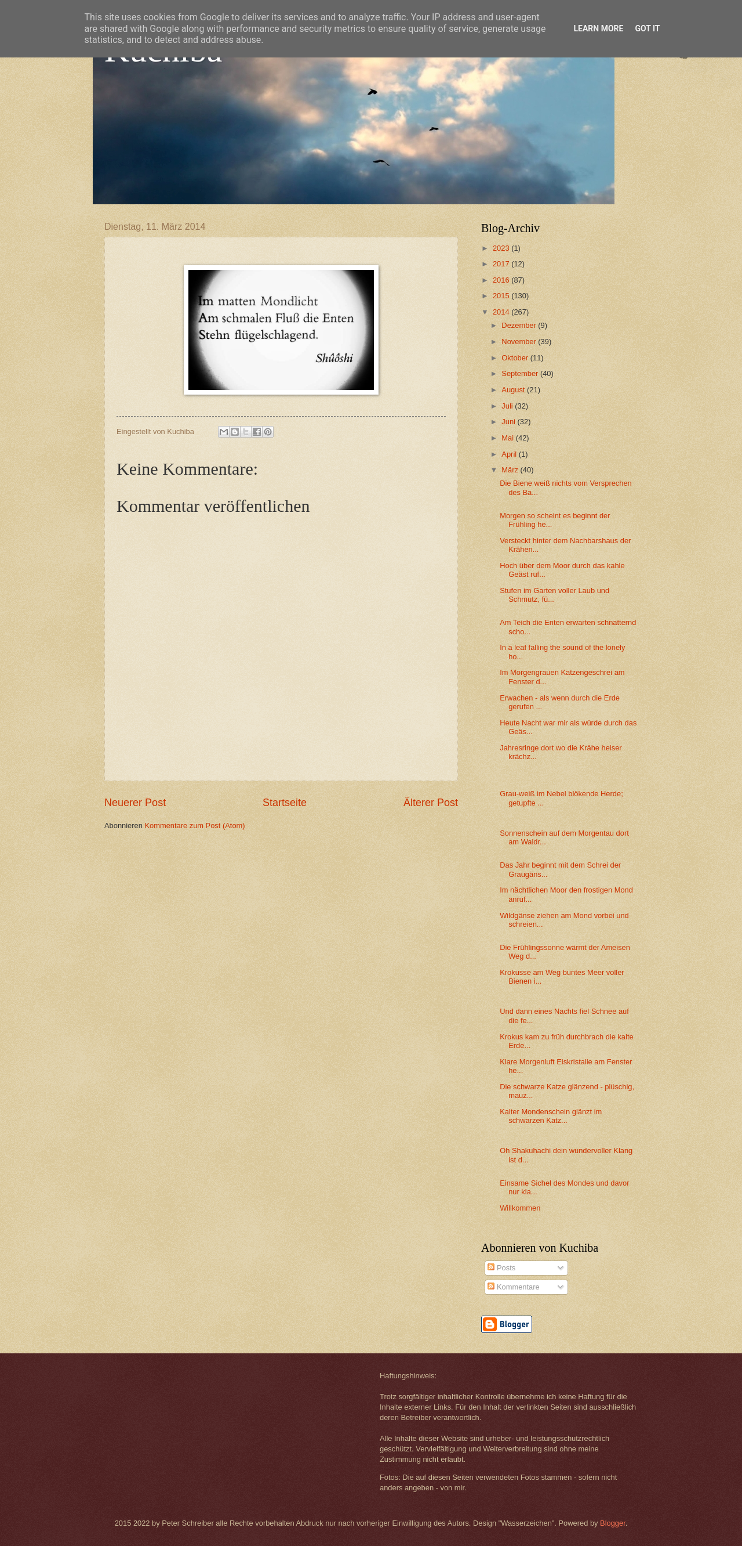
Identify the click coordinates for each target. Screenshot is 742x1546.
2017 (502, 263)
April (509, 454)
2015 (502, 295)
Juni (509, 421)
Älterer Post (430, 802)
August (514, 389)
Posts (501, 1267)
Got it (647, 28)
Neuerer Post (135, 802)
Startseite (285, 802)
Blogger (612, 1523)
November (519, 341)
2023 (502, 248)
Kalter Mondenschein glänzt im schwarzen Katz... (551, 1116)
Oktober (515, 357)
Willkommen (520, 1208)
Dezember (519, 325)
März (510, 469)
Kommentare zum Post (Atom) (194, 825)
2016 (502, 280)
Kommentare (513, 1287)
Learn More (598, 28)
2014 (502, 312)
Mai (508, 438)
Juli (508, 406)
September (520, 373)
